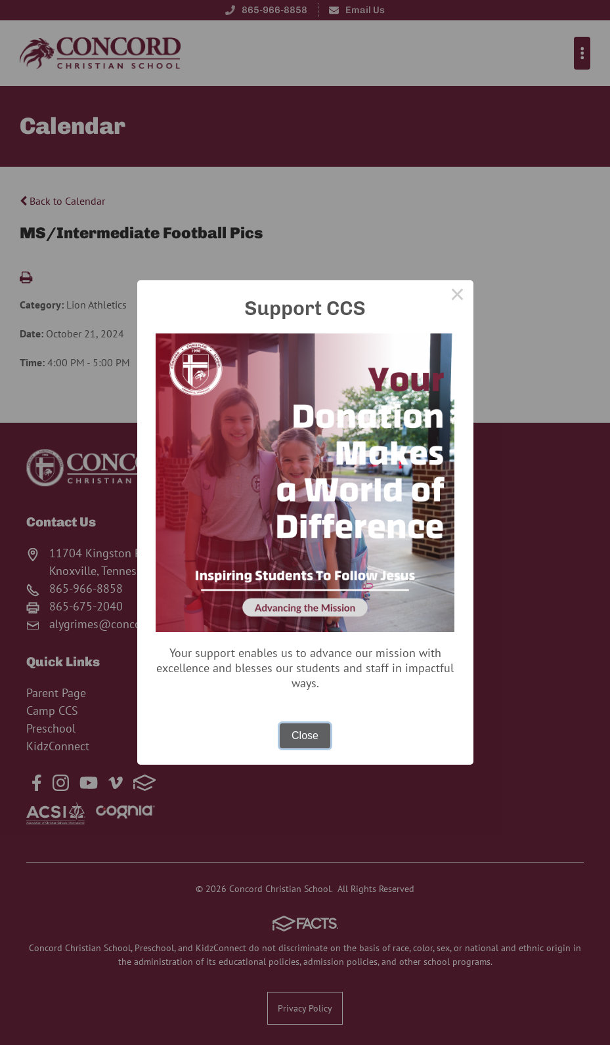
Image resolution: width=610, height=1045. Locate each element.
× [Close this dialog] (458, 296)
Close (305, 735)
